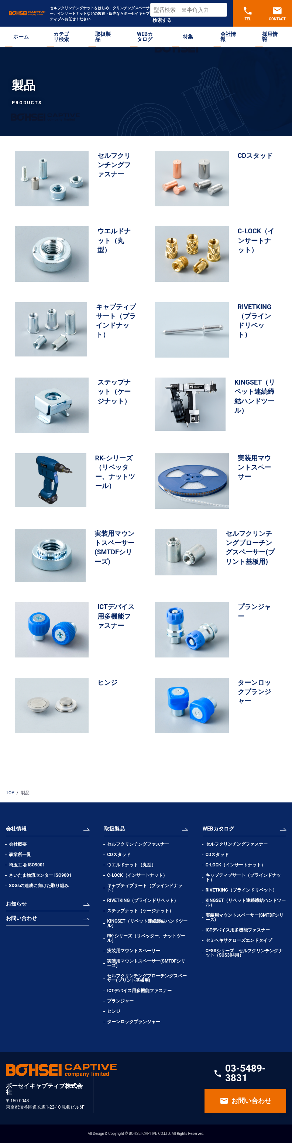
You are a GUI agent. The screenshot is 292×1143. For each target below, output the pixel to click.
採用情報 (270, 36)
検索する (162, 20)
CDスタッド (119, 854)
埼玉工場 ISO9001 (27, 865)
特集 (188, 37)
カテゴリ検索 (61, 36)
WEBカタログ (145, 36)
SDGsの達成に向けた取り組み (39, 885)
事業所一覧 (20, 854)
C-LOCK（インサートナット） (137, 875)
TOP (10, 793)
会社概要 (18, 844)
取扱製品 (103, 36)
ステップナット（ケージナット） (140, 910)
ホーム (21, 37)
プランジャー (120, 1001)
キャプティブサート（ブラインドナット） (144, 888)
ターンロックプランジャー (133, 1021)
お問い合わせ (21, 918)
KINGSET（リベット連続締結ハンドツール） (147, 923)
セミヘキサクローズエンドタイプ (239, 940)
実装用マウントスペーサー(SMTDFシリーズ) (146, 963)
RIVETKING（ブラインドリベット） (142, 900)
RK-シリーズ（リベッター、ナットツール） (146, 938)
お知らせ (16, 904)
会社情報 (228, 36)
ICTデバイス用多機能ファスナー (139, 990)
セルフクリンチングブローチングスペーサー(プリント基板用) (147, 978)
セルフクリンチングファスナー (138, 844)
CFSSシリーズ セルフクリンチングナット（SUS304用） (244, 953)
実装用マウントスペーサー (133, 950)
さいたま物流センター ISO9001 (40, 875)
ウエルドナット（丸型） (133, 865)
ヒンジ (113, 1011)
